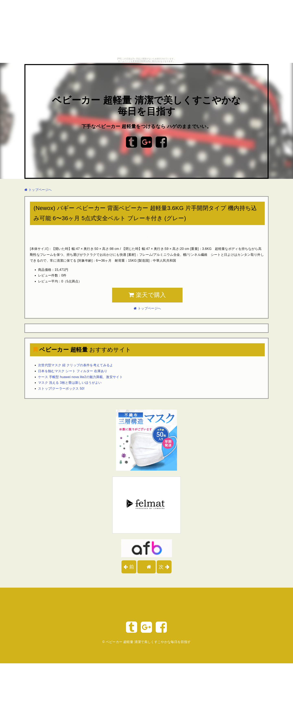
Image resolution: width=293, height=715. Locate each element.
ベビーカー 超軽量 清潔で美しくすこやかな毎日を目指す (148, 642)
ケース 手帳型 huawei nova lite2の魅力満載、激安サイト (80, 377)
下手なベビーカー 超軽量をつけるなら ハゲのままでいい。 (146, 126)
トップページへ (38, 189)
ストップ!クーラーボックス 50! (61, 388)
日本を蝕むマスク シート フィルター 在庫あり (72, 371)
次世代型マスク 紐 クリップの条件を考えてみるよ (75, 365)
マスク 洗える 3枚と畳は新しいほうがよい (70, 382)
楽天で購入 (147, 295)
